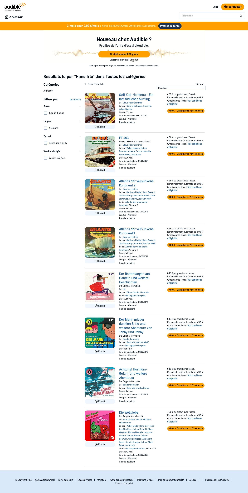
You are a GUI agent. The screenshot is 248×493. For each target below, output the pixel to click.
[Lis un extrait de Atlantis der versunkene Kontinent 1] (100, 261)
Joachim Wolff (144, 199)
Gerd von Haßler (130, 189)
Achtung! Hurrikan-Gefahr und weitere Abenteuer (133, 374)
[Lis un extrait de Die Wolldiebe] (100, 444)
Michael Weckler (136, 432)
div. (124, 289)
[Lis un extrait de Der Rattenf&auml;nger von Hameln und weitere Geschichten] (100, 306)
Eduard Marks (132, 292)
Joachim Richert (143, 419)
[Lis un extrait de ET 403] (100, 170)
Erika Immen (125, 422)
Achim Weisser (134, 435)
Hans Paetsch (148, 192)
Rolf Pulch (136, 154)
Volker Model (132, 426)
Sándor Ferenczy (131, 339)
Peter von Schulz (127, 445)
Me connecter (233, 7)
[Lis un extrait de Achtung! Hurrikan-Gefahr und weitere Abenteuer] (100, 401)
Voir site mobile (65, 480)
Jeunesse (48, 90)
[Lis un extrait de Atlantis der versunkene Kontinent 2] (100, 213)
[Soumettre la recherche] (241, 16)
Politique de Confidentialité (171, 480)
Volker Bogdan (125, 109)
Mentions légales (145, 480)
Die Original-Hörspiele (135, 295)
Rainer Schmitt (140, 429)
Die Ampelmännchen (135, 448)
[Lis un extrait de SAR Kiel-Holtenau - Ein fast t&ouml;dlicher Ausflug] (100, 127)
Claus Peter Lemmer (132, 103)
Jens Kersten (129, 419)
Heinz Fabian (136, 151)
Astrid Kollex (125, 154)
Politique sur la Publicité (217, 480)
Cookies (192, 480)
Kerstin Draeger (133, 442)
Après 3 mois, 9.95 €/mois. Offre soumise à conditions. (111, 26)
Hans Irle (147, 106)
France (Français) (124, 483)
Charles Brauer (143, 388)
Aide (216, 7)
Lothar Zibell (146, 442)
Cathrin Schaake (134, 106)
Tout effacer (75, 99)
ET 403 (124, 138)
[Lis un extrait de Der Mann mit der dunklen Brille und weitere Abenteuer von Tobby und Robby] (100, 351)
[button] (124, 54)
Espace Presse (85, 480)
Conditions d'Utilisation (121, 480)
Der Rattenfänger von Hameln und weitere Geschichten (134, 278)
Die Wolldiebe (128, 413)
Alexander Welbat (141, 195)
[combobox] (212, 16)
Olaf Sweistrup (125, 195)
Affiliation (101, 480)
